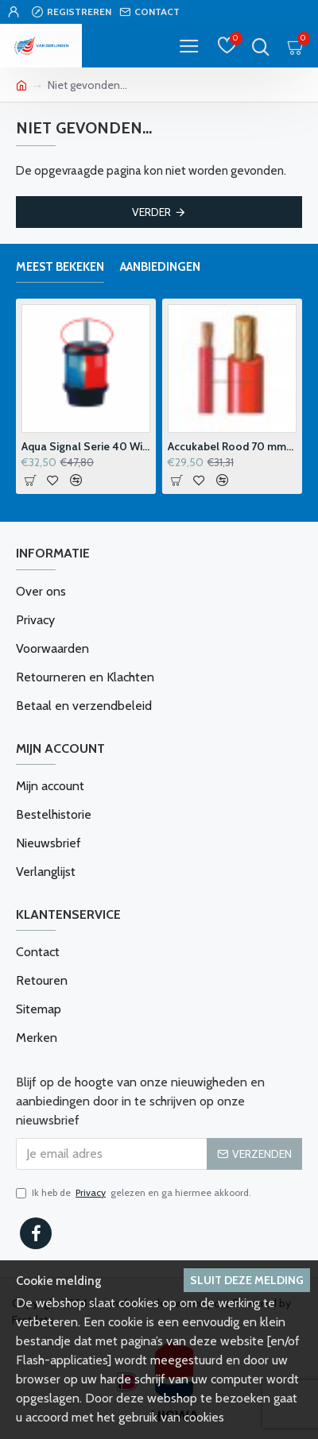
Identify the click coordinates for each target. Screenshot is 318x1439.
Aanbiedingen (160, 267)
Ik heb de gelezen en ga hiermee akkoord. (133, 1193)
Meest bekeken (60, 267)
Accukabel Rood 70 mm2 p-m (232, 446)
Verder (151, 212)
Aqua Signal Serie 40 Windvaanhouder (85, 446)
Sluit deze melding (247, 1280)
